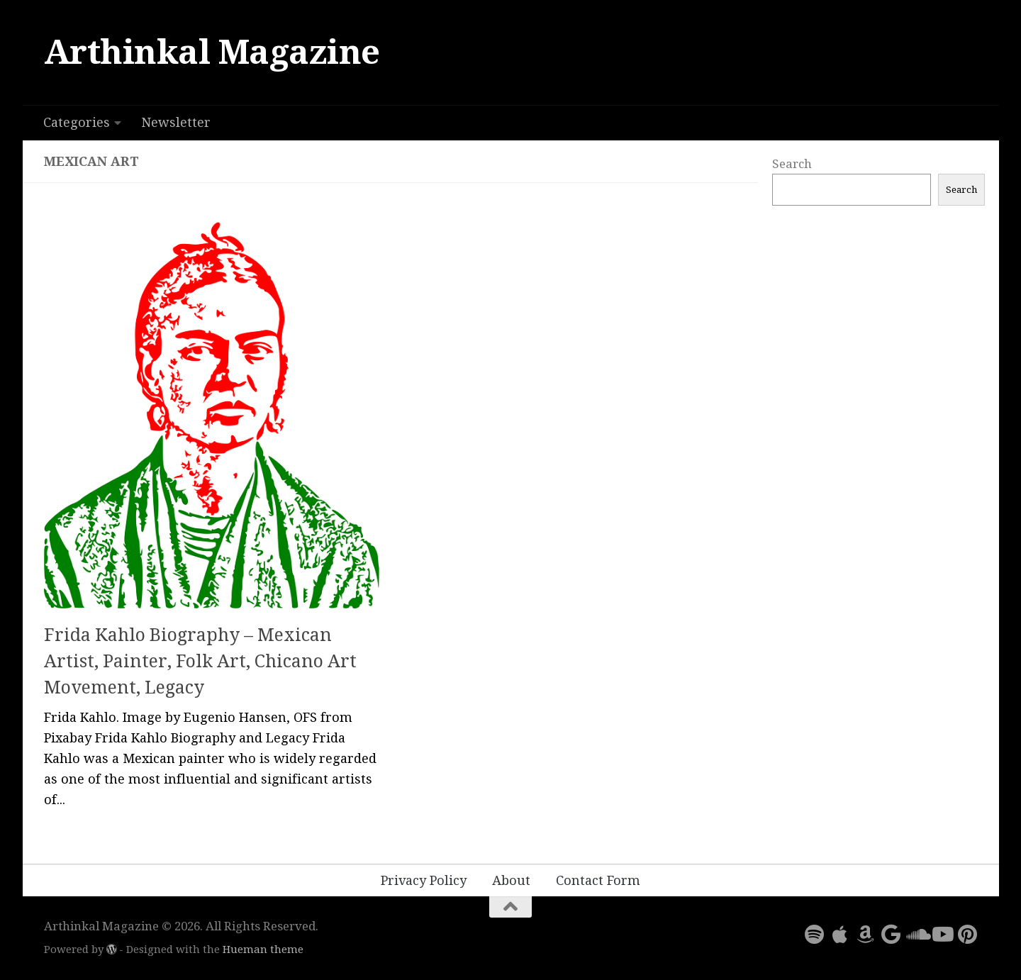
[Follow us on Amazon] (865, 935)
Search (792, 164)
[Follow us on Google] (890, 935)
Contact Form (598, 880)
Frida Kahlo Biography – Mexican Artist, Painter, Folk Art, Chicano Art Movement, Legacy (200, 661)
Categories (76, 122)
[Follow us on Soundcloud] (916, 935)
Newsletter (176, 122)
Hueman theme (263, 949)
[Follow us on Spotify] (814, 935)
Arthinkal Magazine (212, 52)
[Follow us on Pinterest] (967, 935)
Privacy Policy (424, 880)
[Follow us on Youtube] (942, 935)
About (511, 880)
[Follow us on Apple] (839, 935)
